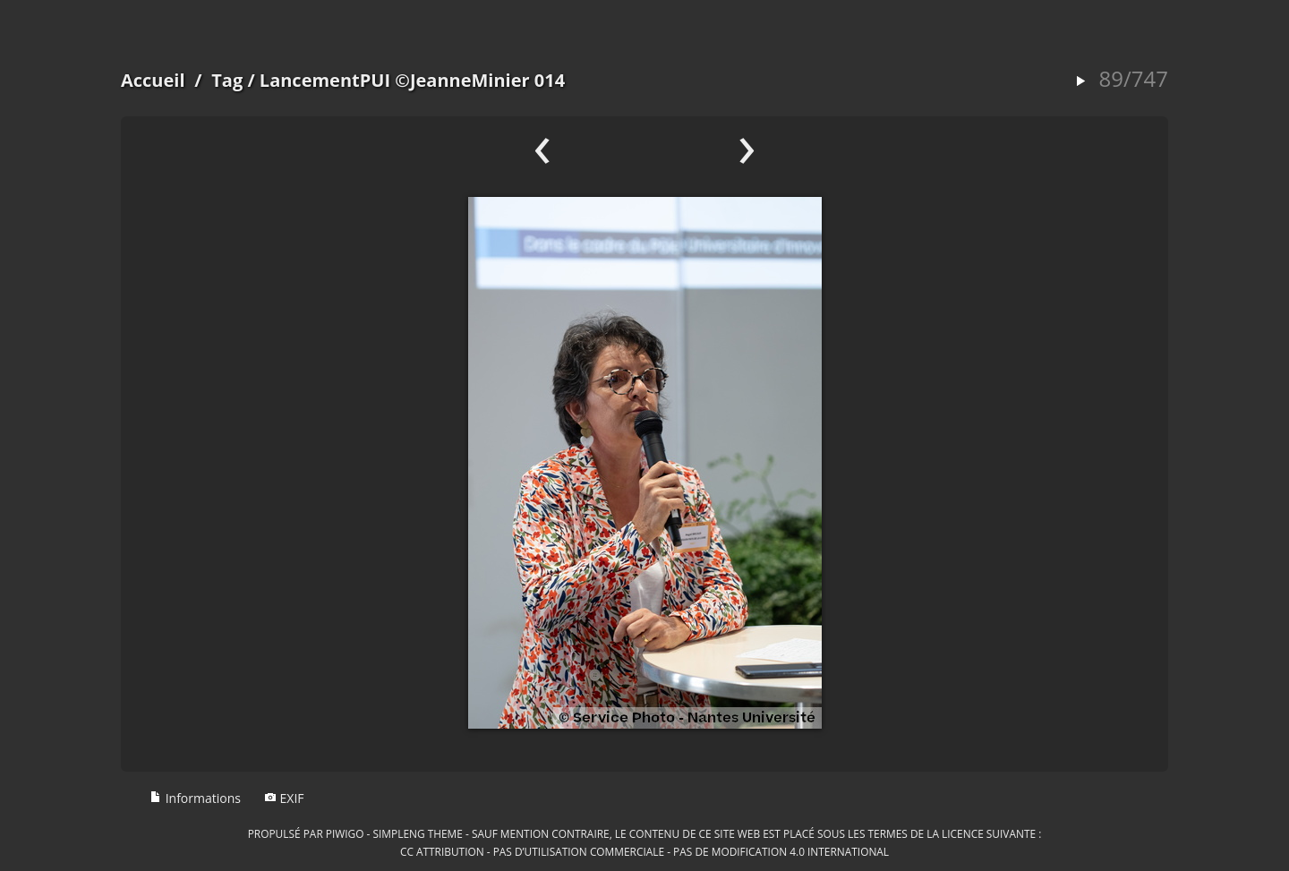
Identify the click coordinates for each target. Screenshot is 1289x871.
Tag (227, 80)
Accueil (153, 80)
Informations (195, 798)
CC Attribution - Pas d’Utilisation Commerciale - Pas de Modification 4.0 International (644, 851)
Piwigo (345, 833)
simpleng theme (418, 833)
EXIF (284, 798)
